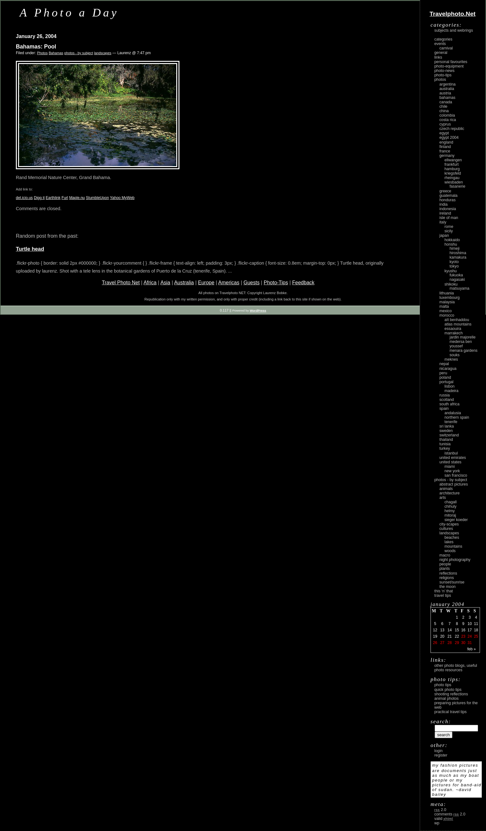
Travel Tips (442, 595)
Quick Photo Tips (448, 689)
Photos (42, 53)
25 (476, 636)
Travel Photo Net (120, 282)
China (444, 111)
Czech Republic (451, 128)
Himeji (455, 248)
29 (457, 643)
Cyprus (445, 124)
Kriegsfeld (452, 173)
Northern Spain (456, 417)
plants (444, 568)
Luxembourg (449, 297)
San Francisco (455, 475)
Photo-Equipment (448, 66)
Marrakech (453, 333)
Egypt (444, 133)
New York (452, 471)
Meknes (451, 359)
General (440, 52)
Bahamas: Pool (36, 46)
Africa (150, 282)
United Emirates (452, 457)
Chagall (450, 502)
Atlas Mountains (457, 324)
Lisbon (449, 386)
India (443, 204)
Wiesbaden (453, 182)
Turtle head (30, 249)
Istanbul (451, 453)
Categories (443, 39)
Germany (447, 155)
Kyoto (454, 262)
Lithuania (446, 293)
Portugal (446, 382)
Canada (445, 102)
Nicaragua (448, 368)
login (438, 751)
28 (449, 643)
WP (436, 823)
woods (450, 551)
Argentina (447, 84)
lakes (448, 542)
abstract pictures (453, 484)
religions (446, 578)
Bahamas (56, 53)
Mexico (445, 311)
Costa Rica (447, 120)
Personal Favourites (450, 62)
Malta (444, 306)
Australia (184, 282)
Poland (445, 377)
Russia (444, 395)
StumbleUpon (97, 198)
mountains (453, 546)
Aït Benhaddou (456, 320)
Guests (251, 282)
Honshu (450, 244)
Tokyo (454, 266)
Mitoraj (450, 515)
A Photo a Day (69, 12)
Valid (443, 818)
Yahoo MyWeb (122, 198)
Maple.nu (77, 198)
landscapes (103, 53)
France (444, 151)
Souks (455, 355)
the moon (447, 586)
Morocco (446, 315)
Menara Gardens (463, 350)
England (446, 142)
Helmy (449, 511)
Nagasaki (457, 279)
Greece (445, 191)
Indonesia (447, 209)
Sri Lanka (446, 426)
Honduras (447, 200)
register (440, 755)
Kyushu (450, 271)
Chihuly (450, 506)
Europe (206, 282)
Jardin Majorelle (463, 337)
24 (470, 636)
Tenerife (450, 422)
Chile (443, 106)
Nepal (444, 364)
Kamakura (458, 257)
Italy (442, 222)
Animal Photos (446, 698)
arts (442, 497)
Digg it (39, 198)
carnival (446, 48)
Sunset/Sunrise (451, 582)
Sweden (446, 430)
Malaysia (447, 302)
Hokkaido (452, 240)
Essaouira (452, 328)
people (445, 564)
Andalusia (452, 413)
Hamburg (452, 169)
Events (440, 44)
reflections (448, 573)
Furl (65, 198)
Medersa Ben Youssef (461, 343)
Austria (445, 93)
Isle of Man (448, 218)
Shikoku (450, 284)
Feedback (303, 282)
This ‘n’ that (443, 591)
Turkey (444, 448)
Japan (444, 235)
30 (463, 643)
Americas (228, 282)
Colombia (447, 115)
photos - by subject (78, 53)
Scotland (446, 399)
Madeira (451, 391)
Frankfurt (451, 164)
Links (438, 57)
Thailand (446, 439)
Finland (445, 147)
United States (450, 462)
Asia (165, 282)
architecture (449, 493)
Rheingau (451, 178)
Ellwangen (453, 160)
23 (463, 636)
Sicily (448, 231)
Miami (449, 466)
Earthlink (53, 198)
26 (435, 643)
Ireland (445, 213)
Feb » (471, 649)
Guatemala (448, 195)
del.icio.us (24, 198)
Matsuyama (459, 288)
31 (470, 643)
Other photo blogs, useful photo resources (455, 667)
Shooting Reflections (451, 694)
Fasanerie (457, 186)
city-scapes (449, 524)
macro (444, 555)
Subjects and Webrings (453, 30)
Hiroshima (458, 253)
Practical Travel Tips (450, 712)
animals (446, 488)
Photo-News (444, 70)
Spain (444, 408)
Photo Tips (442, 685)
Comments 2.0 (449, 814)
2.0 (440, 810)
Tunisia (444, 444)
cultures (446, 528)
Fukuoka (456, 275)
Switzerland (449, 435)
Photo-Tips (276, 282)
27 (442, 643)
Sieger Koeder (456, 520)
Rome (448, 226)
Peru (443, 373)
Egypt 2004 (449, 137)
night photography (454, 559)
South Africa (449, 404)
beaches (451, 537)
